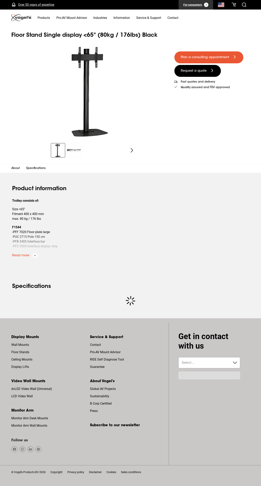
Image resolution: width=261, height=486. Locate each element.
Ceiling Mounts (21, 359)
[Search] (221, 5)
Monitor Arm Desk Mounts (29, 418)
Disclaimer (95, 472)
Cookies (111, 472)
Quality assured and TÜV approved (205, 87)
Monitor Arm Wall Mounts (29, 425)
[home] (21, 17)
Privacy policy (75, 472)
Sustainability (99, 396)
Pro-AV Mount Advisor (105, 352)
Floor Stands (20, 352)
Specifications (36, 168)
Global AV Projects (103, 389)
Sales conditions (131, 472)
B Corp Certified (101, 403)
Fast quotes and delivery (198, 82)
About (15, 168)
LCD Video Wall (22, 396)
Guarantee (97, 367)
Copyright (56, 472)
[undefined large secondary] (197, 71)
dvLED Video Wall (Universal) (31, 389)
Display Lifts (20, 367)
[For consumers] (196, 5)
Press (94, 411)
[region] (89, 91)
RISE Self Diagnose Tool (107, 359)
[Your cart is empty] (234, 5)
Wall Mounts (20, 345)
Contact (95, 345)
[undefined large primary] (208, 57)
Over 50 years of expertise (36, 5)
